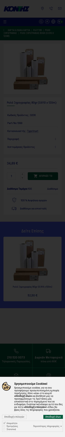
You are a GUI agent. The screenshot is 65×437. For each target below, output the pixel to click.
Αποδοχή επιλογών (14, 416)
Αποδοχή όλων (53, 416)
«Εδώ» (50, 407)
